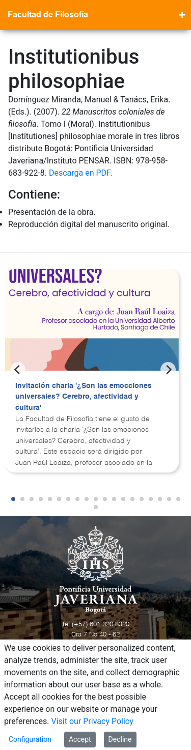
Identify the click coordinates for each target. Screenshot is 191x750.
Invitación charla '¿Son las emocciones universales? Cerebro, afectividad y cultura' (83, 396)
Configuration (30, 739)
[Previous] (17, 369)
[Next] (168, 369)
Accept (80, 739)
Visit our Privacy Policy (92, 721)
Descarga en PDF (79, 173)
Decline (120, 739)
